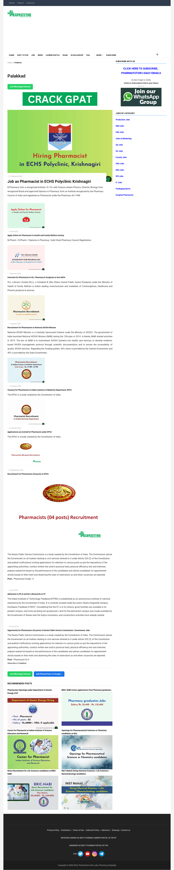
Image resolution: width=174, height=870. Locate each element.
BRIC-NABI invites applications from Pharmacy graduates (86, 690)
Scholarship (77, 55)
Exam (65, 55)
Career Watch (53, 55)
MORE (99, 55)
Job (33, 55)
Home (11, 55)
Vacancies (31, 3)
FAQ (88, 55)
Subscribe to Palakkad (16, 663)
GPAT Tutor (22, 55)
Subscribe (111, 55)
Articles (12, 3)
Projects (20, 3)
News (40, 55)
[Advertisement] (101, 28)
